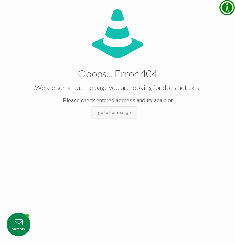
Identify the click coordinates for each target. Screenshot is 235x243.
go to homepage (114, 112)
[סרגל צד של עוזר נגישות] (227, 8)
